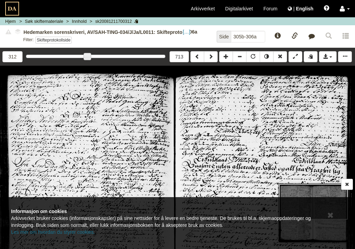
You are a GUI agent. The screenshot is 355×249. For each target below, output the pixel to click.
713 (179, 56)
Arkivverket (203, 8)
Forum (270, 8)
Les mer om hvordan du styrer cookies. (53, 232)
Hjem (10, 21)
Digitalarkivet (239, 8)
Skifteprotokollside (53, 40)
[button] (345, 8)
